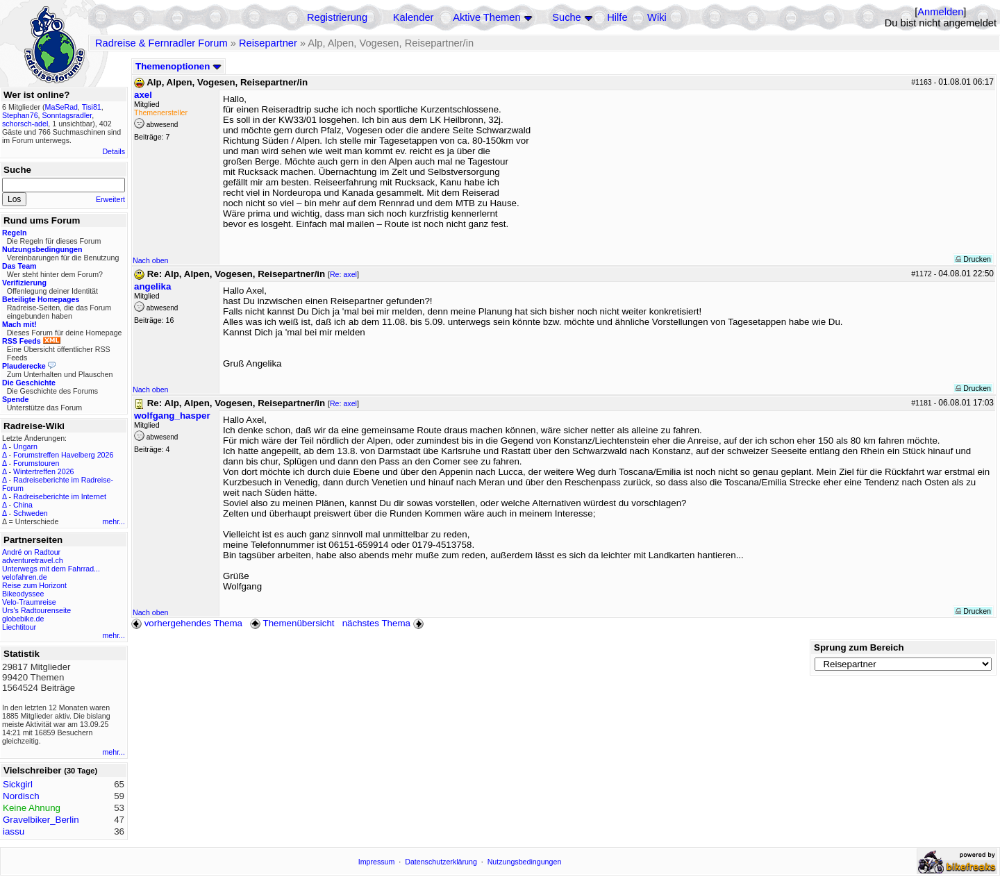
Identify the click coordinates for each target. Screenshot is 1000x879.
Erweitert (110, 199)
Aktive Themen (486, 17)
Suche (566, 17)
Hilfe (617, 17)
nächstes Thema (384, 623)
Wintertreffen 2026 (43, 471)
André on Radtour (31, 552)
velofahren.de (24, 577)
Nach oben (151, 260)
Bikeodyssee (23, 593)
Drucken (973, 259)
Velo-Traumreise (29, 602)
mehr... (113, 521)
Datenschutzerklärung (441, 861)
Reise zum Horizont (34, 585)
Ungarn (25, 446)
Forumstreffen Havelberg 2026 (63, 455)
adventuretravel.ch (32, 560)
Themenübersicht (292, 623)
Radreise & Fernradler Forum (161, 43)
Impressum (376, 861)
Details (113, 151)
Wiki (657, 17)
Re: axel (343, 274)
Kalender (413, 17)
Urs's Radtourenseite (36, 610)
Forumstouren (36, 463)
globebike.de (23, 618)
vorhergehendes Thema (186, 623)
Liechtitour (19, 627)
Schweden (30, 513)
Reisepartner (268, 43)
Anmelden (940, 11)
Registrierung (337, 17)
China (23, 505)
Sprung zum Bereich (859, 647)
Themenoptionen (178, 66)
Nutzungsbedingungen (525, 861)
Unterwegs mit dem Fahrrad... (51, 568)
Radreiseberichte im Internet (59, 496)
